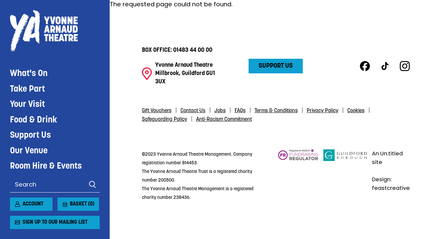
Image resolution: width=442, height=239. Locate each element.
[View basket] (61, 201)
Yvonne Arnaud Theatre (55, 31)
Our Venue (29, 151)
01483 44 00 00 (192, 50)
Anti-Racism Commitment (224, 119)
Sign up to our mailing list (55, 222)
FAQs (240, 111)
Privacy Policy (322, 111)
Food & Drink (33, 120)
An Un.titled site (387, 158)
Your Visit (27, 104)
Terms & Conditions (276, 111)
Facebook (365, 66)
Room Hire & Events (46, 166)
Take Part (27, 89)
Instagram (405, 66)
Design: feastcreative (391, 184)
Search (92, 185)
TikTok (385, 66)
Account (33, 204)
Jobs (220, 111)
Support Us (30, 135)
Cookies (356, 111)
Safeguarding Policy (164, 119)
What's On (29, 73)
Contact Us (192, 111)
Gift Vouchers (156, 111)
